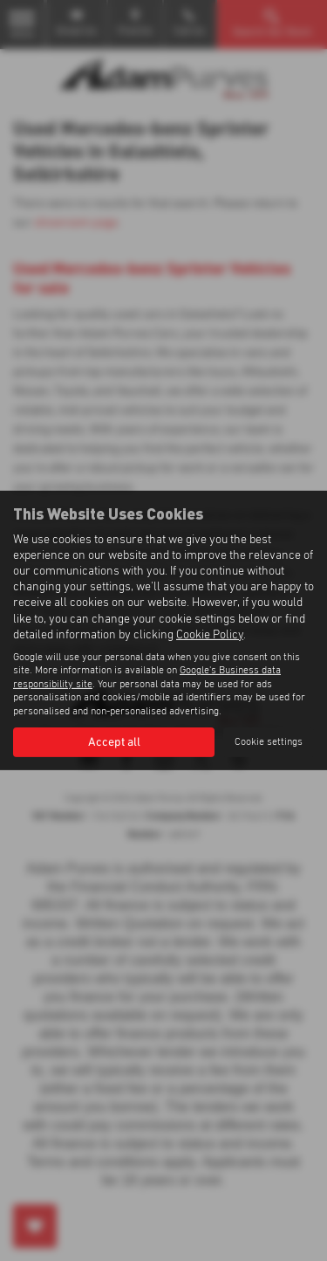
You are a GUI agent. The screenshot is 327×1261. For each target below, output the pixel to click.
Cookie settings (269, 742)
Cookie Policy (209, 635)
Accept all (114, 742)
